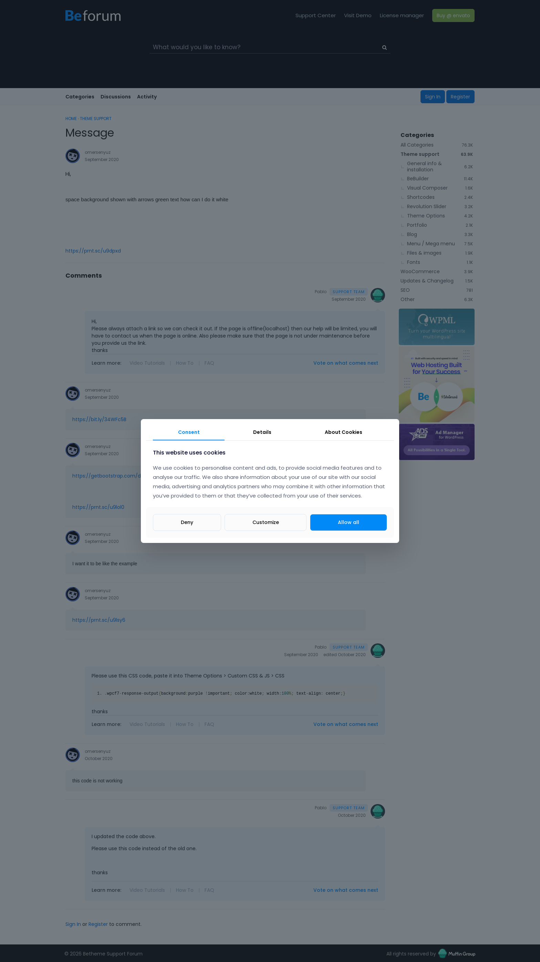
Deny (187, 522)
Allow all (348, 522)
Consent (189, 432)
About (343, 432)
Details (262, 432)
